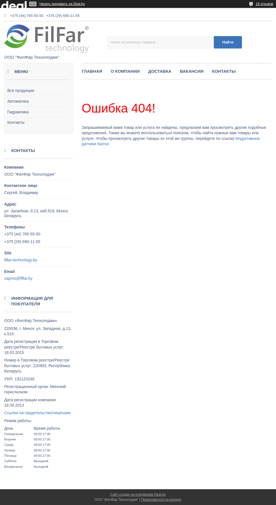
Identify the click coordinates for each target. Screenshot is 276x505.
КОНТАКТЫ (224, 71)
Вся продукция (20, 90)
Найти (227, 42)
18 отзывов (264, 4)
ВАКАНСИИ (192, 71)
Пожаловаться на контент (161, 500)
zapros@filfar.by (18, 278)
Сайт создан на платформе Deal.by (138, 495)
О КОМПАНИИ (125, 71)
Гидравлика (18, 112)
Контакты (15, 122)
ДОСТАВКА (160, 71)
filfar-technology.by (20, 260)
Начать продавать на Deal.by (62, 4)
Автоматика (18, 101)
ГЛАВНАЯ (92, 71)
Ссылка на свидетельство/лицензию (37, 413)
